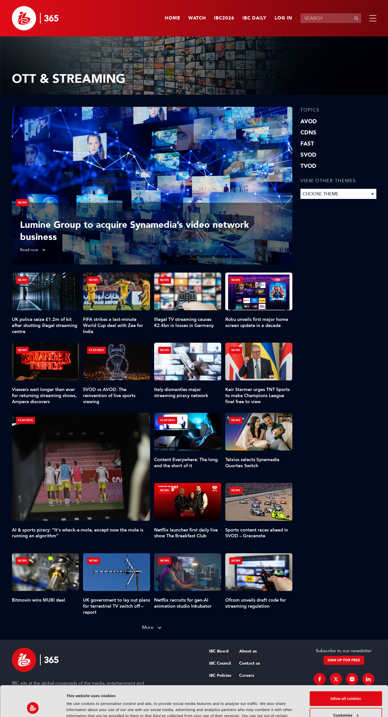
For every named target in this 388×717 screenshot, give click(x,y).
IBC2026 (224, 18)
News (22, 202)
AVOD (308, 121)
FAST (307, 144)
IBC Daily (254, 18)
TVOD (308, 166)
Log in (283, 18)
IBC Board (219, 651)
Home (172, 18)
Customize (346, 686)
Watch (197, 18)
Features (25, 420)
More (148, 627)
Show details (78, 707)
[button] (371, 18)
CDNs (308, 132)
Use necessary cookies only (345, 703)
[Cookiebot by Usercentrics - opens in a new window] (33, 707)
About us (248, 651)
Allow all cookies (346, 670)
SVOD (308, 155)
